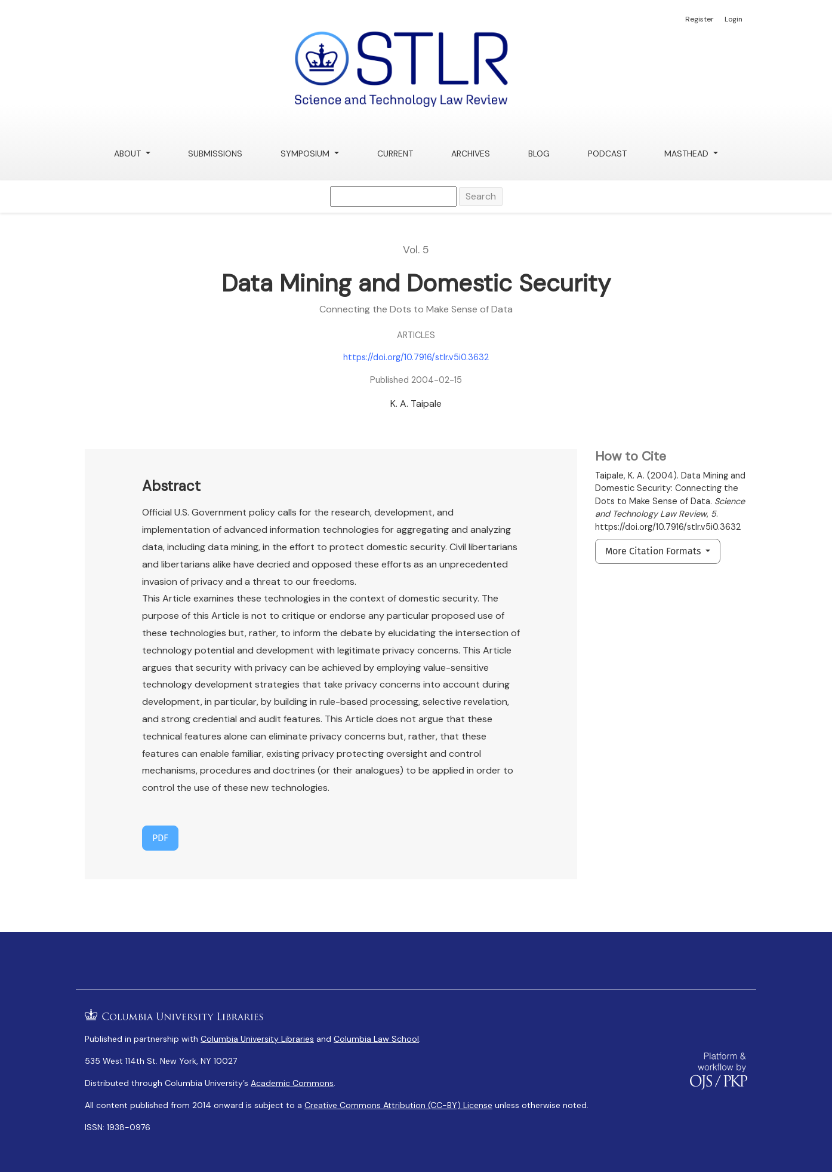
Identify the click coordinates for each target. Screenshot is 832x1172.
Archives (470, 153)
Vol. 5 (416, 249)
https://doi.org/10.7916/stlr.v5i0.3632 (416, 357)
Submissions (215, 153)
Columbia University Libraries (257, 1038)
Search (481, 196)
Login (733, 19)
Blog (539, 153)
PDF (160, 837)
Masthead (687, 153)
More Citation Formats (654, 551)
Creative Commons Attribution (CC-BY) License (398, 1105)
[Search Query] (393, 196)
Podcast (607, 153)
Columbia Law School (376, 1038)
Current (395, 153)
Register (699, 19)
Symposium (306, 153)
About (128, 153)
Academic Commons (292, 1083)
